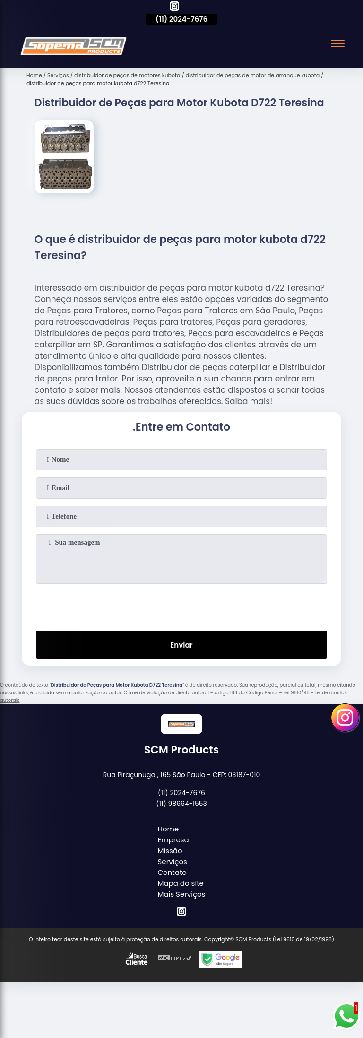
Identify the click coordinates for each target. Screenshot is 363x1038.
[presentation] (181, 605)
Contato (172, 872)
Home (168, 829)
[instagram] (174, 7)
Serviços (172, 861)
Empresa (173, 840)
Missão (170, 851)
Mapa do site (181, 883)
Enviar (181, 645)
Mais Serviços (182, 894)
